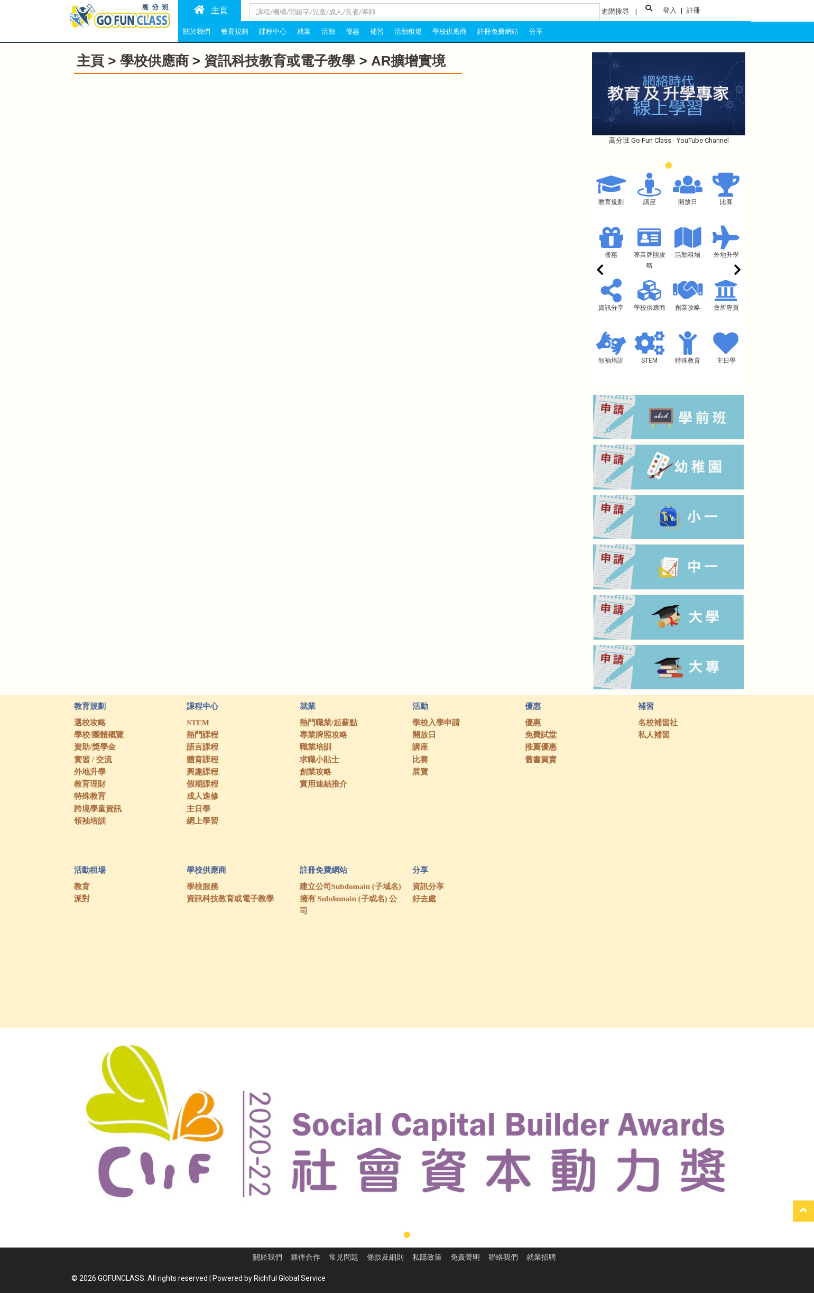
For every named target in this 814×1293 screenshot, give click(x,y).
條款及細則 (385, 1257)
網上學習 (202, 821)
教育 (82, 886)
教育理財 (90, 784)
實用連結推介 (323, 784)
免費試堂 (541, 735)
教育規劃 (611, 202)
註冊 (693, 10)
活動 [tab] (328, 31)
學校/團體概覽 (99, 735)
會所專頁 (726, 307)
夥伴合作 (305, 1257)
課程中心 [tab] (272, 31)
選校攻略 (90, 722)
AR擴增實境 (408, 61)
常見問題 (343, 1257)
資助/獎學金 (95, 747)
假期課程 (202, 784)
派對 (82, 898)
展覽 (420, 772)
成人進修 (202, 796)
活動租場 (687, 254)
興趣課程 (202, 772)
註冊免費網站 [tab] (498, 31)
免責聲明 (465, 1257)
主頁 (211, 10)
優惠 (611, 254)
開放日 (687, 202)
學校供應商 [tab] (449, 31)
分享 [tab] (536, 31)
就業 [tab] (304, 31)
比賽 (726, 202)
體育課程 (202, 759)
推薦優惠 (541, 747)
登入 (670, 10)
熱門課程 (202, 735)
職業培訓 (315, 747)
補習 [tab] (377, 31)
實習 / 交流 (93, 759)
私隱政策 (427, 1257)
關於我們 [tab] (196, 31)
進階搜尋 (615, 11)
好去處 (424, 898)
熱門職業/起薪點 (328, 722)
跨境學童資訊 (98, 809)
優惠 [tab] (352, 31)
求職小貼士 (319, 759)
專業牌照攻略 (323, 735)
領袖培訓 (611, 360)
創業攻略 (687, 307)
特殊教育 (687, 360)
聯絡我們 (503, 1257)
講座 (649, 202)
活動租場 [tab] (408, 31)
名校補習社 (658, 722)
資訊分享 (611, 307)
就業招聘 (541, 1257)
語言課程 (202, 747)
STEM (649, 360)
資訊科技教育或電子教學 (281, 61)
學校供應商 (154, 61)
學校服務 (202, 886)
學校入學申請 (436, 722)
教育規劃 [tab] (234, 31)
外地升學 (726, 254)
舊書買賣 (541, 759)
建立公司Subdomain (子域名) (350, 886)
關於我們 (267, 1257)
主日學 (726, 360)
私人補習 (654, 735)
